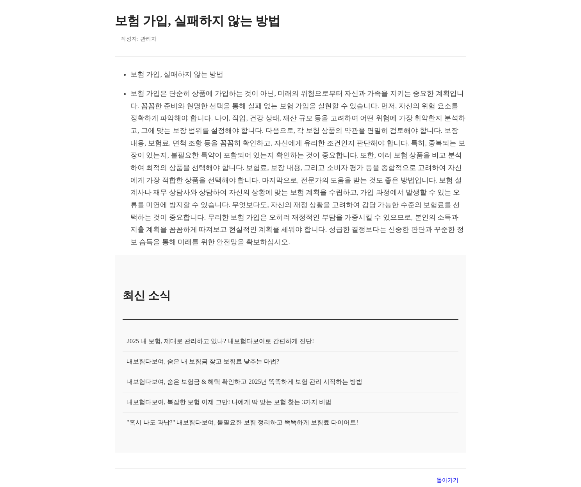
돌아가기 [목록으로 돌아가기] (447, 480)
